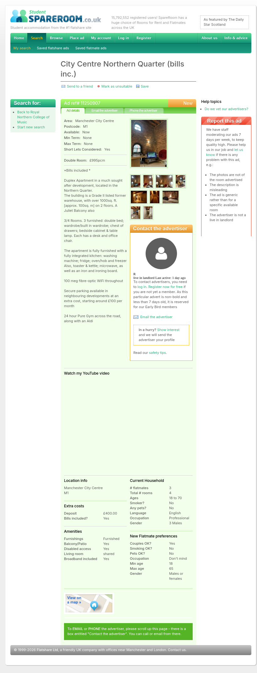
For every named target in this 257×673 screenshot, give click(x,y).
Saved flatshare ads (53, 48)
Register (143, 38)
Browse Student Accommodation (56, 38)
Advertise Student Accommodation (77, 38)
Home (18, 38)
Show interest (168, 330)
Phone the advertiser (143, 110)
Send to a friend (80, 86)
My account (101, 38)
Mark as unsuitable (116, 86)
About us (209, 38)
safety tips (157, 352)
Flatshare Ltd (47, 650)
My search (22, 48)
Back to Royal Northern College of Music (33, 117)
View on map (89, 603)
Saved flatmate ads (90, 48)
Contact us (176, 650)
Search (36, 38)
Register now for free (165, 287)
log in (141, 287)
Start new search (31, 127)
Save (144, 86)
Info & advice (236, 38)
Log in (123, 38)
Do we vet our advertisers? (226, 109)
